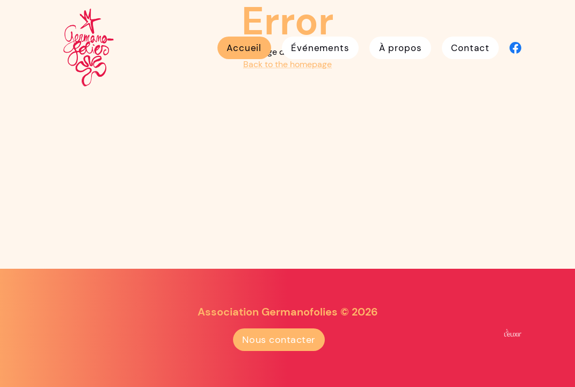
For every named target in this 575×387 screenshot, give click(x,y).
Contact (470, 48)
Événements (320, 48)
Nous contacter (278, 340)
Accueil (244, 48)
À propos (400, 48)
